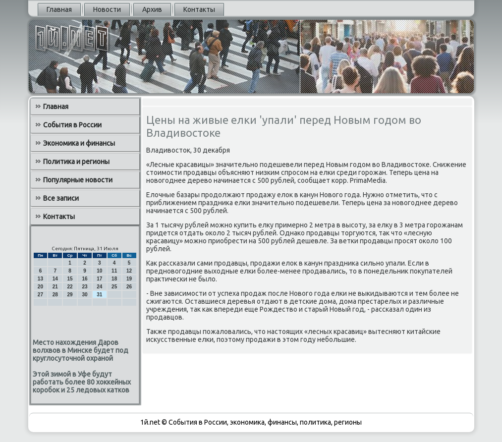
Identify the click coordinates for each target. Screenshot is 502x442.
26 (129, 286)
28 (55, 294)
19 (129, 278)
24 (99, 286)
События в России (72, 125)
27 (40, 294)
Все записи (61, 198)
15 (70, 278)
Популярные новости (77, 180)
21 (55, 286)
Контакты (199, 9)
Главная (59, 9)
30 (84, 294)
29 (70, 294)
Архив (152, 9)
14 (55, 278)
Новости (107, 9)
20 (40, 286)
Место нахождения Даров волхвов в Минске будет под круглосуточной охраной (80, 350)
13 (40, 278)
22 (70, 286)
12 (129, 271)
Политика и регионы (76, 162)
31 (99, 294)
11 (114, 271)
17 (99, 278)
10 (99, 271)
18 (114, 278)
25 (114, 286)
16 (84, 278)
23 (84, 286)
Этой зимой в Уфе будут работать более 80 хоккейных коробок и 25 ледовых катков (82, 382)
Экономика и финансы (79, 143)
